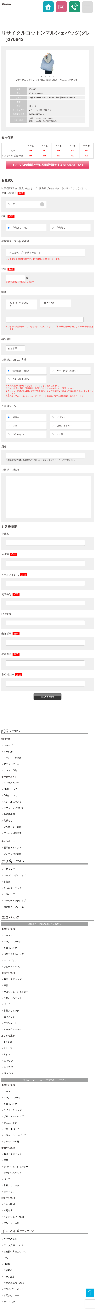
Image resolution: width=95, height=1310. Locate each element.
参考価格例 (9, 814)
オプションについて (14, 808)
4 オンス (8, 1042)
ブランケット (10, 1023)
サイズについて (11, 783)
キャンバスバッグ (12, 941)
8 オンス (8, 1054)
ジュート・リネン (12, 967)
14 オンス (8, 1073)
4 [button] (53, 76)
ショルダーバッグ (12, 888)
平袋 (6, 985)
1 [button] (41, 76)
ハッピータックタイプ (15, 900)
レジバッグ (9, 894)
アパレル (8, 751)
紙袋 (11, 731)
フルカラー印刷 (11, 1223)
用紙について (10, 789)
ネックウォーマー (12, 1029)
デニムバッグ (10, 960)
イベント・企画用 (12, 758)
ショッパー (9, 745)
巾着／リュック (11, 1010)
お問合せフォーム (12, 1295)
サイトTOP (9, 1302)
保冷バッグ (9, 1017)
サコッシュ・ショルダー (16, 992)
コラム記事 (9, 1276)
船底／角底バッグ (12, 979)
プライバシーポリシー (15, 1289)
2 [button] (45, 76)
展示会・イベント (12, 847)
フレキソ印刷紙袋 (12, 833)
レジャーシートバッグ (15, 1135)
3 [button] (49, 76)
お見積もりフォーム (14, 907)
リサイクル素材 (11, 1141)
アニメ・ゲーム (11, 764)
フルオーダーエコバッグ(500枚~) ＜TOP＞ (44, 1080)
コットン (8, 935)
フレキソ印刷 (10, 770)
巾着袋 (7, 882)
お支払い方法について (15, 1251)
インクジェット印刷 (14, 1217)
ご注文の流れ (10, 1239)
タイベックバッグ (12, 1110)
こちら (40, 385)
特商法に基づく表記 (14, 1283)
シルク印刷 (9, 1204)
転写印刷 (8, 1210)
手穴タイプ (9, 869)
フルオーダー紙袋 (12, 827)
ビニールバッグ (11, 1129)
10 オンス (8, 1061)
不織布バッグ (10, 948)
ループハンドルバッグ (15, 875)
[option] (47, 63)
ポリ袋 (12, 861)
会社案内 (8, 1270)
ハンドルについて (12, 802)
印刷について (10, 795)
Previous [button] (7, 63)
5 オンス (8, 1048)
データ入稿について (14, 1245)
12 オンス (8, 1067)
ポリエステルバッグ (14, 954)
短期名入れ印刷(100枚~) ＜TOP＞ (45, 924)
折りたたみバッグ (12, 998)
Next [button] (87, 63)
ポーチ (7, 1004)
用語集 (7, 1264)
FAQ (6, 1258)
